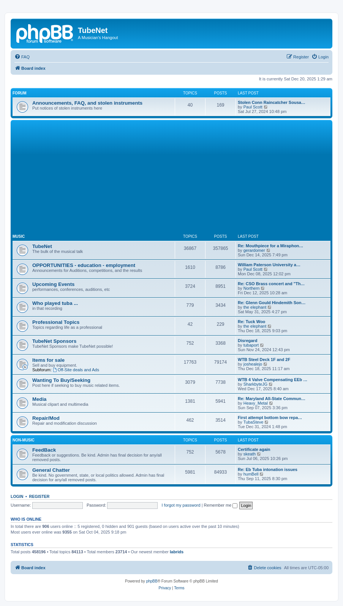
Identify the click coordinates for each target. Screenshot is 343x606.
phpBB (152, 581)
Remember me (221, 505)
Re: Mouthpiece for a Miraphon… (270, 245)
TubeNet (42, 246)
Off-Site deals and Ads (76, 369)
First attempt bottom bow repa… (270, 417)
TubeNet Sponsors (54, 341)
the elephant (255, 307)
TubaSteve (253, 422)
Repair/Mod (46, 418)
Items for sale (48, 360)
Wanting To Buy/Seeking (61, 380)
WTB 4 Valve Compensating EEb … (272, 379)
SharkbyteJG (255, 384)
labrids (176, 551)
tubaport (251, 345)
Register (39, 496)
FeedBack (44, 450)
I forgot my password (181, 505)
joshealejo (252, 364)
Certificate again (254, 449)
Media (39, 399)
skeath (249, 454)
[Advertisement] (178, 179)
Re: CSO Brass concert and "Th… (271, 283)
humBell (251, 474)
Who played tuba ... (55, 303)
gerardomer (254, 250)
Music (19, 236)
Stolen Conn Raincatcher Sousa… (271, 102)
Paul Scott (252, 107)
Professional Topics (55, 322)
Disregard (247, 340)
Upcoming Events (53, 284)
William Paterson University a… (269, 264)
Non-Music (24, 440)
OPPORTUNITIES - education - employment (83, 265)
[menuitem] (22, 56)
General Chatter (51, 470)
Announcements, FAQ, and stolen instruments (87, 103)
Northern (251, 288)
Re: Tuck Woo (251, 321)
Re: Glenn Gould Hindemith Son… (271, 302)
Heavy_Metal (255, 403)
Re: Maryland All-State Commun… (271, 398)
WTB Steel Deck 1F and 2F (264, 359)
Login (17, 496)
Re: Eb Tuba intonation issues (267, 469)
